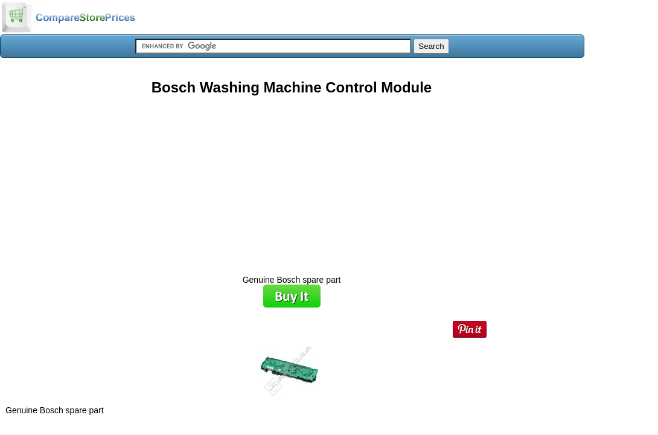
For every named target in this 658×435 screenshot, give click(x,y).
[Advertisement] (291, 180)
